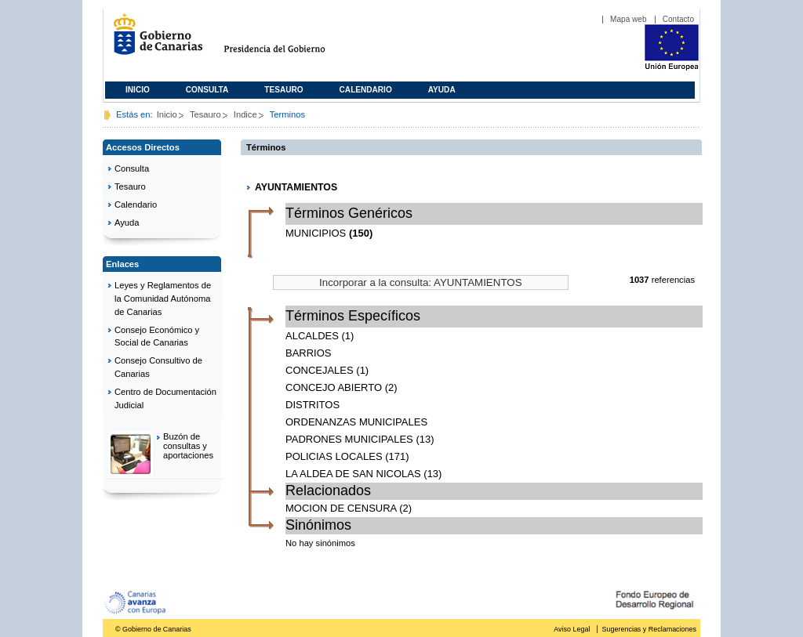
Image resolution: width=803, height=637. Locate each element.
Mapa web (628, 19)
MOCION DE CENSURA (341, 508)
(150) (360, 233)
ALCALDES (312, 336)
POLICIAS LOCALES (334, 456)
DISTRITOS (312, 405)
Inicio (137, 89)
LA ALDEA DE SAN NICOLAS (353, 474)
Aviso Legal (572, 629)
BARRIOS (308, 353)
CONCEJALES (319, 370)
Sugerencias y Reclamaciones (649, 629)
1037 (639, 279)
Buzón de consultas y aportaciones (188, 446)
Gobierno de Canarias (153, 40)
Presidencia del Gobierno (289, 40)
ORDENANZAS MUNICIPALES (356, 422)
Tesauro (283, 89)
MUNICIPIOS (315, 233)
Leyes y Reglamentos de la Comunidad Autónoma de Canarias (162, 298)
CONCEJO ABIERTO (333, 387)
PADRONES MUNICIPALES (349, 439)
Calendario (366, 89)
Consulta (207, 89)
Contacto (678, 19)
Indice (245, 114)
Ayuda (442, 89)
